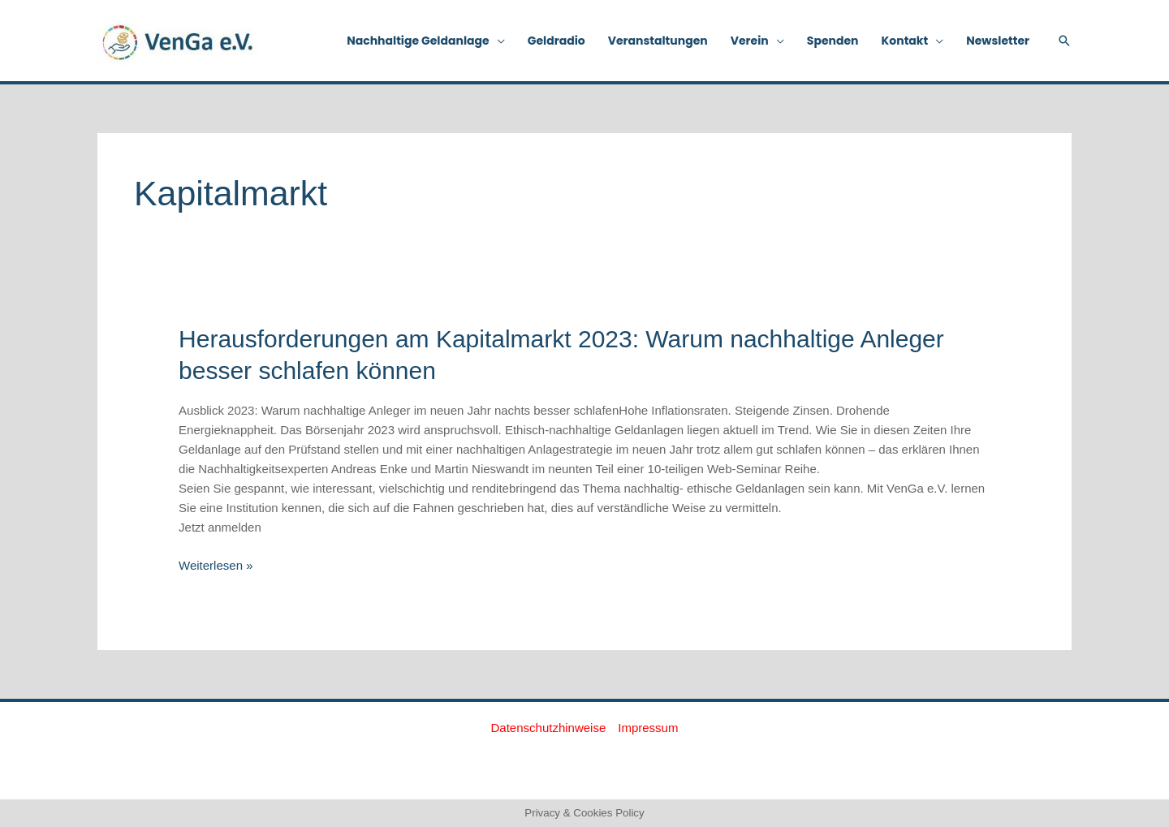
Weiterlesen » (215, 564)
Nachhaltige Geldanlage (418, 40)
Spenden (833, 40)
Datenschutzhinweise (548, 727)
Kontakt (905, 40)
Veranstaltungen (658, 40)
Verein (750, 40)
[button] (1064, 40)
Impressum (648, 727)
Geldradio (556, 40)
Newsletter (997, 40)
